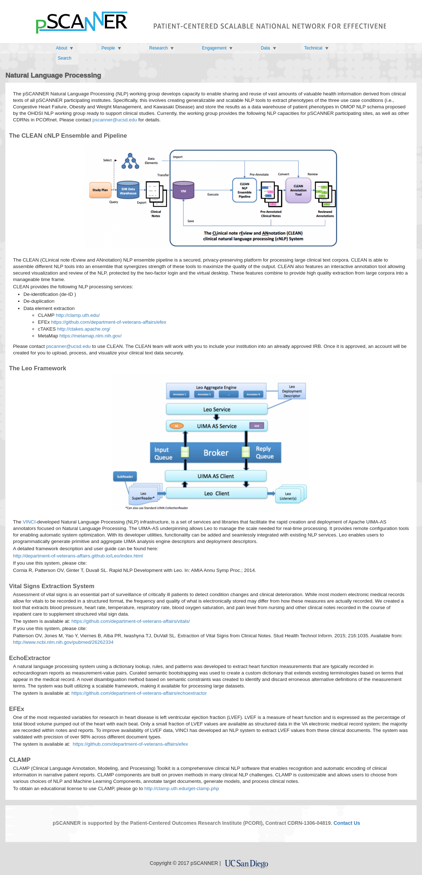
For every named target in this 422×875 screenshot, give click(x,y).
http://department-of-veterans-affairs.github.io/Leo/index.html (78, 556)
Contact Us (347, 823)
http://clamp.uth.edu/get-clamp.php (181, 788)
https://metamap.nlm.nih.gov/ (91, 336)
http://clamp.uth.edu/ (78, 315)
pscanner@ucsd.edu (114, 119)
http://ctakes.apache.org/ (83, 329)
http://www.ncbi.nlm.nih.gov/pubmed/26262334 (63, 642)
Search (64, 58)
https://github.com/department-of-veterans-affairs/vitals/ (130, 621)
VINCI (29, 522)
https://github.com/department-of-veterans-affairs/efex (108, 322)
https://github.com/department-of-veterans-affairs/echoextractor (139, 693)
